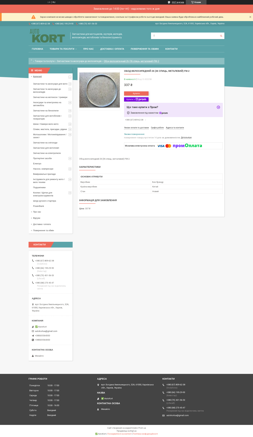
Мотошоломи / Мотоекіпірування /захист (49, 136)
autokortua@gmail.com (46, 331)
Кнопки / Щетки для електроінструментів (43, 194)
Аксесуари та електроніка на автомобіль (47, 104)
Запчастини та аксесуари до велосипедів (79, 61)
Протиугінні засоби (42, 158)
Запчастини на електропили (47, 153)
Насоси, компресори (43, 169)
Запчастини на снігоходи (45, 142)
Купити (136, 93)
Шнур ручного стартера (44, 201)
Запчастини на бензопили (46, 110)
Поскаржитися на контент (119, 434)
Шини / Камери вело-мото (45, 124)
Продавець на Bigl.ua (126, 431)
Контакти (171, 49)
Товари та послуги (62, 49)
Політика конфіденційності (145, 434)
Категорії (37, 76)
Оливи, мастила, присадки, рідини (50, 129)
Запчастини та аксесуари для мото (50, 84)
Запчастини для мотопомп (46, 148)
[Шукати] (221, 36)
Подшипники (39, 187)
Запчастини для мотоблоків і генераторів (47, 117)
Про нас (88, 49)
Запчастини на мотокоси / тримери (50, 97)
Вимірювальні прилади (44, 174)
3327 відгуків (178, 2)
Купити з (136, 99)
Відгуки (36, 218)
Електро (37, 163)
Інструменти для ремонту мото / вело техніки (49, 180)
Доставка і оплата (112, 49)
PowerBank (38, 206)
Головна (37, 49)
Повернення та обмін (145, 49)
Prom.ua (142, 428)
